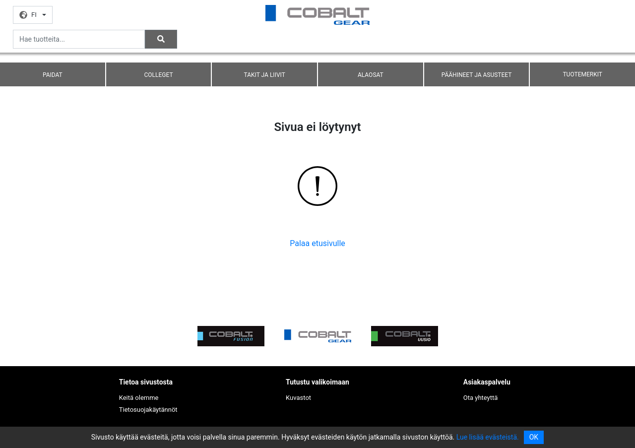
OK (533, 437)
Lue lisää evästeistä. (487, 437)
